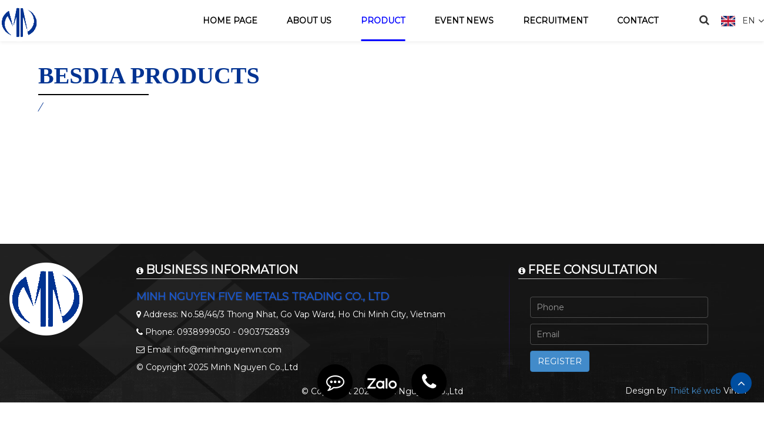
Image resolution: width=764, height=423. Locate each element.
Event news (464, 20)
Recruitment (555, 20)
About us (309, 20)
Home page (230, 20)
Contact (637, 20)
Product (383, 20)
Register (560, 361)
